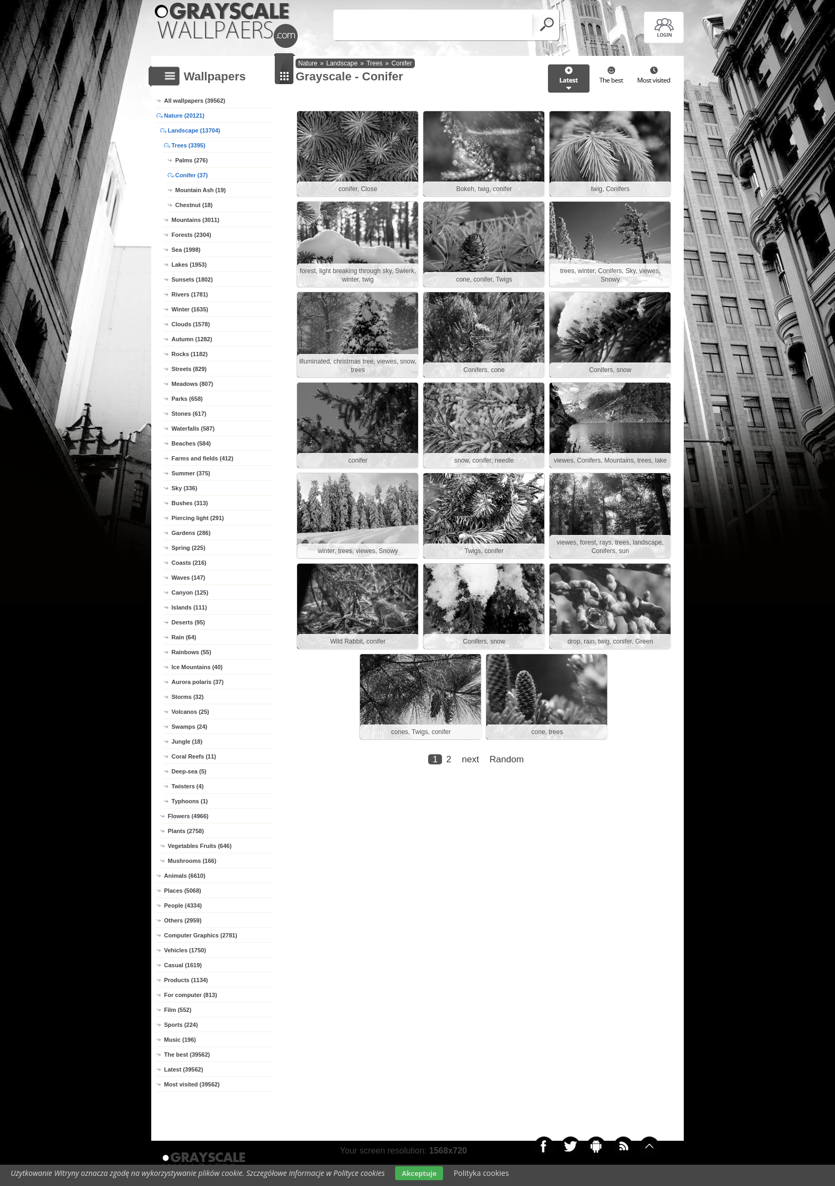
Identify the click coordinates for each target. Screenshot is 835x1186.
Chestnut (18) (193, 205)
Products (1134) (186, 980)
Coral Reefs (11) (193, 756)
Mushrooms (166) (192, 861)
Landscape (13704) (194, 130)
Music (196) (180, 1039)
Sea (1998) (185, 249)
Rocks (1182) (189, 354)
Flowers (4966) (188, 816)
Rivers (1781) (189, 294)
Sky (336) (184, 488)
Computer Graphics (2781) (201, 935)
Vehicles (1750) (185, 950)
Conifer (401, 63)
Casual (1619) (183, 965)
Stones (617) (188, 413)
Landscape (342, 63)
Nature (307, 63)
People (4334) (183, 905)
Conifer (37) (191, 175)
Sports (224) (181, 1025)
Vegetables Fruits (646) (200, 846)
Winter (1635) (189, 309)
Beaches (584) (191, 443)
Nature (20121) (184, 115)
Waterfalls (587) (193, 428)
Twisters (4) (187, 786)
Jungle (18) (186, 741)
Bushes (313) (189, 503)
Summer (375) (190, 473)
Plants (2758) (186, 831)
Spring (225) (188, 548)
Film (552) (177, 1010)
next (470, 759)
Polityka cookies (481, 1173)
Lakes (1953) (189, 264)
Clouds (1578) (190, 324)
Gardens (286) (190, 533)
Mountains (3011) (195, 220)
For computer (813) (190, 995)
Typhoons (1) (189, 801)
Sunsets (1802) (192, 279)
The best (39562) (187, 1054)
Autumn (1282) (191, 339)
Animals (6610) (185, 875)
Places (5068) (182, 890)
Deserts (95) (188, 622)
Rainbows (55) (191, 652)
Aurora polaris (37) (197, 682)
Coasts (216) (188, 562)
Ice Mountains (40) (197, 667)
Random (506, 759)
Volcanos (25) (190, 712)
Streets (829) (189, 369)
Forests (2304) (191, 235)
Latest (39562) (183, 1069)
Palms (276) (191, 160)
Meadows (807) (192, 384)
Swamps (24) (189, 726)
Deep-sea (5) (188, 771)
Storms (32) (187, 697)
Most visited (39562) (192, 1084)
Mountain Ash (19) (200, 190)
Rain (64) (183, 637)
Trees (374, 63)
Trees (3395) (188, 145)
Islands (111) (189, 607)
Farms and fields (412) (202, 458)
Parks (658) (187, 399)
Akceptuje (419, 1173)
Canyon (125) (189, 592)
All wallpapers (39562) (194, 100)
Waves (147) (188, 577)
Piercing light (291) (197, 518)
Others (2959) (182, 920)
